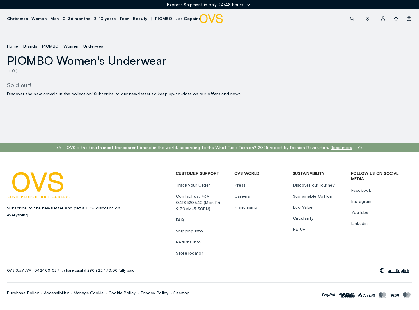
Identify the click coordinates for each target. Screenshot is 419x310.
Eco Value (303, 207)
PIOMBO (50, 46)
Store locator (189, 252)
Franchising (245, 207)
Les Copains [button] (188, 18)
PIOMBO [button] (163, 18)
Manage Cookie (89, 292)
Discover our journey (313, 184)
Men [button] (55, 18)
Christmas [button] (17, 18)
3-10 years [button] (105, 18)
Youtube (359, 212)
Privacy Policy (155, 292)
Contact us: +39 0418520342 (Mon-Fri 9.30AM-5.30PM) (198, 202)
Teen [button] (124, 18)
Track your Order (193, 184)
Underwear (94, 46)
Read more (341, 147)
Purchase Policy (23, 292)
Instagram (361, 201)
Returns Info (188, 241)
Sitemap (181, 292)
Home (12, 46)
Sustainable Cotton (312, 195)
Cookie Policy (122, 292)
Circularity (303, 218)
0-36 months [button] (76, 18)
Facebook (361, 190)
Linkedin (359, 223)
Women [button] (39, 18)
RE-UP (299, 229)
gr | (398, 270)
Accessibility (56, 292)
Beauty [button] (140, 18)
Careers (242, 195)
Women (70, 46)
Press (239, 184)
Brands (30, 46)
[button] (367, 18)
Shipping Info (189, 230)
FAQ (180, 219)
